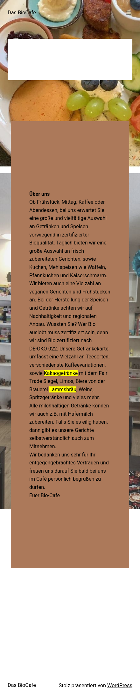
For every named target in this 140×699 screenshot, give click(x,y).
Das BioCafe (22, 13)
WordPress (119, 685)
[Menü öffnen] (128, 13)
